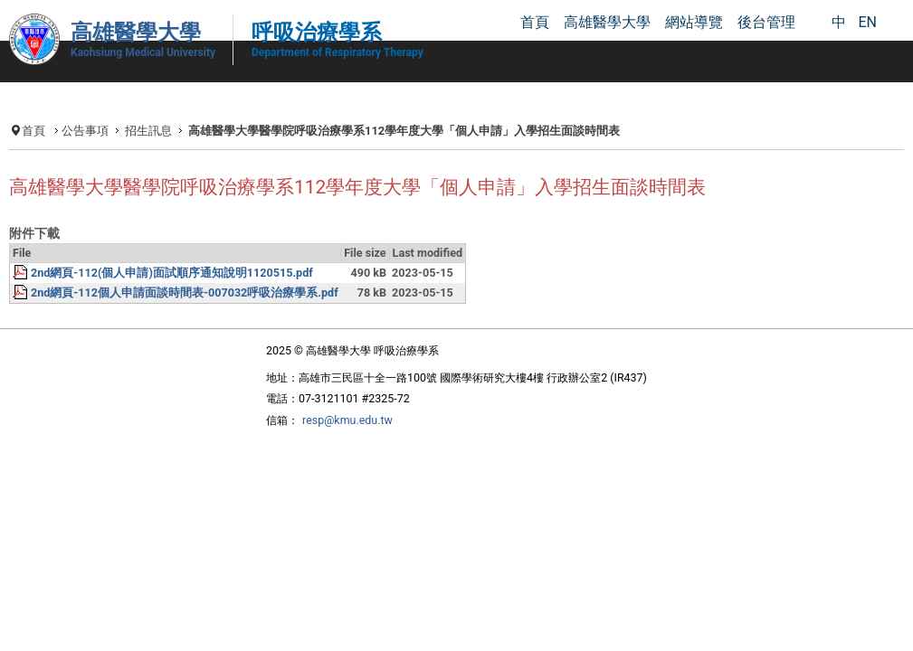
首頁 (48, 128)
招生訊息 (169, 128)
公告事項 (102, 128)
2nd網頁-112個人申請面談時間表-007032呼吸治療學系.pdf (213, 328)
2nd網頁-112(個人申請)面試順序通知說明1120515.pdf (200, 306)
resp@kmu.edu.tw (328, 461)
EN (867, 22)
